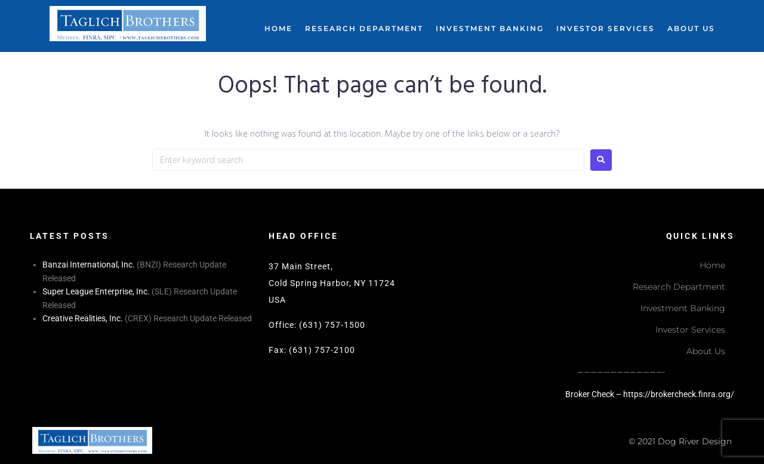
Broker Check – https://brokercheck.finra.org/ (649, 394)
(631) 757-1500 (332, 325)
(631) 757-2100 (322, 350)
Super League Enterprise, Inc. (96, 291)
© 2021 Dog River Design (680, 441)
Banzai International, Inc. (88, 264)
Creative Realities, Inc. (82, 318)
